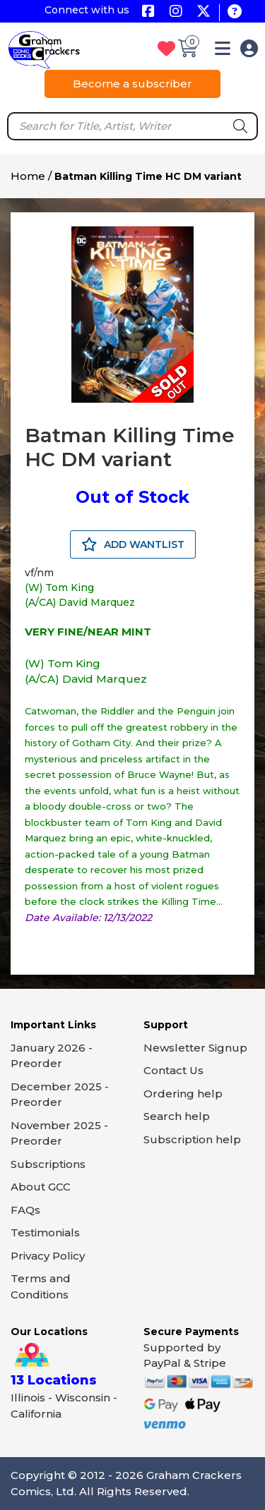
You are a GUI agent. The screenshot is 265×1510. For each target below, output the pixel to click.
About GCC (41, 1186)
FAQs (25, 1210)
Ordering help (183, 1093)
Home (28, 176)
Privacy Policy (48, 1255)
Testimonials (45, 1232)
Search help (176, 1116)
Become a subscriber (132, 83)
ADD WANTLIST (132, 544)
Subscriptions (48, 1164)
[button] (222, 51)
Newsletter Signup (195, 1047)
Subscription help (192, 1139)
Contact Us (173, 1070)
